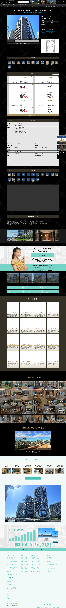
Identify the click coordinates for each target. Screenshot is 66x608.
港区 (22, 557)
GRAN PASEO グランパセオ (11, 578)
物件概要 (52, 6)
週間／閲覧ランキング (50, 558)
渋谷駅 (38, 557)
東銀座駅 (32, 570)
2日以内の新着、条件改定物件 (52, 564)
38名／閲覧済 (34, 6)
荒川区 (26, 567)
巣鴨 (20, 125)
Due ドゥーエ (9, 575)
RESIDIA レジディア (10, 558)
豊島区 (18, 125)
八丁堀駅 (32, 571)
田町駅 (32, 564)
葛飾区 (26, 571)
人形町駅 (32, 567)
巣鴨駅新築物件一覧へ (10, 287)
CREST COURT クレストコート (11, 584)
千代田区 (26, 560)
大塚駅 (19, 131)
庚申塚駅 (20, 130)
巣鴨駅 (20, 127)
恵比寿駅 (38, 558)
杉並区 (26, 568)
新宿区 (22, 560)
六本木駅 (32, 558)
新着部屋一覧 (49, 561)
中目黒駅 (38, 570)
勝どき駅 (32, 565)
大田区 (22, 565)
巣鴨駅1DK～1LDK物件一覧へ (29, 292)
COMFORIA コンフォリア (11, 560)
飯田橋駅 (38, 564)
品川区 (22, 561)
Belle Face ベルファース (10, 597)
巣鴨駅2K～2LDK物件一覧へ (47, 287)
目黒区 (26, 561)
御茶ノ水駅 (38, 571)
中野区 (22, 568)
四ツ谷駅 (38, 565)
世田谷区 (26, 564)
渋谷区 (22, 558)
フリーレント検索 (50, 560)
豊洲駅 (38, 561)
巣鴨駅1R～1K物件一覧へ (28, 287)
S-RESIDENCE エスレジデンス (11, 580)
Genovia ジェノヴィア (10, 581)
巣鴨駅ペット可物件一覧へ (11, 292)
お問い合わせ (41, 255)
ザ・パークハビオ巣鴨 (18, 4)
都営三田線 (16, 127)
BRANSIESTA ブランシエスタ (11, 587)
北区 (22, 567)
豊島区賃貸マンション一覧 (10, 4)
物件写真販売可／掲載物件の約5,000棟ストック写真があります (23, 43)
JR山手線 (16, 128)
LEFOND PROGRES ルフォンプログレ (12, 567)
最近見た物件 (59, 140)
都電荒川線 (16, 130)
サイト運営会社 (50, 270)
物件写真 (47, 6)
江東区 (26, 558)
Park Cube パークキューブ (11, 564)
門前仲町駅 (38, 560)
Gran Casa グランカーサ (10, 585)
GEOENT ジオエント (10, 598)
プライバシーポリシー (50, 567)
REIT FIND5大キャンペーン (32, 478)
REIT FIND (4, 4)
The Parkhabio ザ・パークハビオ (12, 561)
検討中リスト (49, 565)
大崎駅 (38, 568)
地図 (57, 6)
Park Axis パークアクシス (11, 557)
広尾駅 (32, 561)
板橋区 (22, 570)
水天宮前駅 (33, 568)
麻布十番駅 (33, 557)
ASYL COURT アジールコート (11, 588)
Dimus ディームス (9, 571)
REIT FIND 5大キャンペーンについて (52, 557)
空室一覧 (61, 6)
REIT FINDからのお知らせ (51, 570)
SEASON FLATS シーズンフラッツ (12, 574)
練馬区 (26, 570)
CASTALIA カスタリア (10, 568)
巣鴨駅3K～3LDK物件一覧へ (47, 292)
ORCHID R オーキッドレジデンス (12, 570)
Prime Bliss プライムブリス (11, 600)
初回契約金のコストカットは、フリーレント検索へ (32, 549)
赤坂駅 (32, 560)
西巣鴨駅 (20, 132)
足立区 (22, 571)
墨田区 (22, 564)
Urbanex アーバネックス (10, 565)
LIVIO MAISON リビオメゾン (11, 595)
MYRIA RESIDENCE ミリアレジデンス (12, 577)
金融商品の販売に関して (51, 568)
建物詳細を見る (11, 57)
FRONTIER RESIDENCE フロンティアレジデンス (13, 591)
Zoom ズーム (9, 594)
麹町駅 (38, 567)
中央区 (26, 557)
